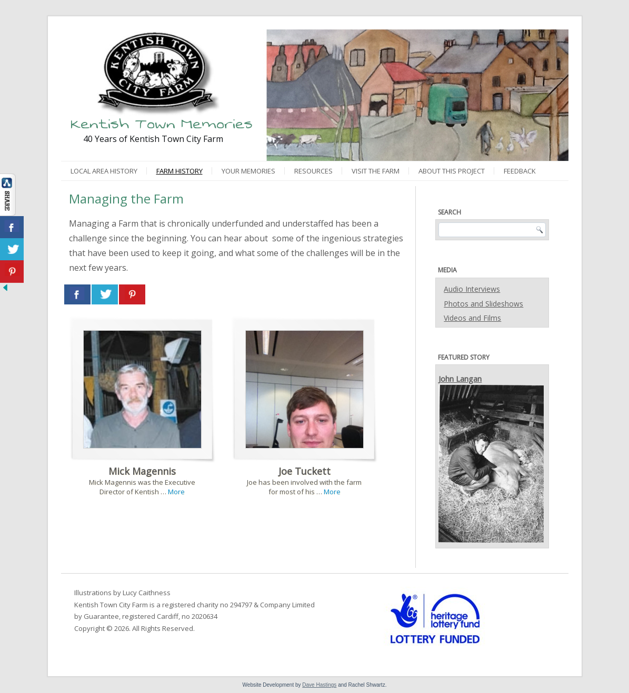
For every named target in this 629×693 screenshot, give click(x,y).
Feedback (520, 171)
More (176, 491)
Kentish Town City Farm (111, 604)
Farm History (179, 171)
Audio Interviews (472, 289)
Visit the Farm (376, 171)
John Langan (460, 378)
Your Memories (248, 171)
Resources (313, 171)
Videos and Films (472, 318)
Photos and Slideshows (483, 304)
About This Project (451, 171)
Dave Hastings (319, 685)
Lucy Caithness (147, 592)
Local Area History (104, 171)
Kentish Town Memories (162, 124)
